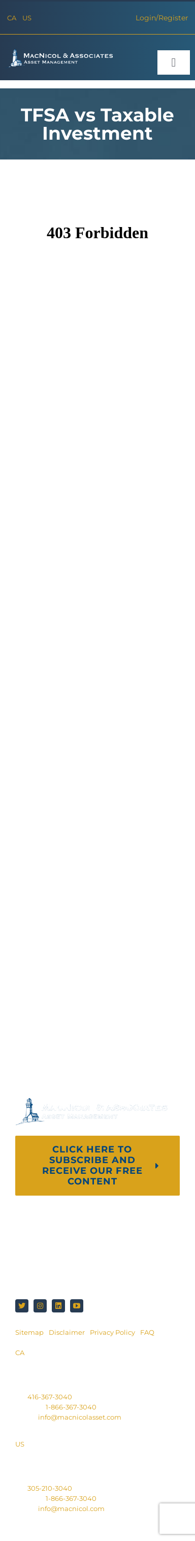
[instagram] (40, 1305)
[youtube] (76, 1305)
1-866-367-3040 (71, 1407)
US (26, 18)
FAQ (147, 1332)
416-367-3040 (49, 1397)
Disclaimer (67, 1332)
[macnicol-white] (59, 52)
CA (11, 18)
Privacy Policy (112, 1332)
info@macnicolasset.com (79, 1417)
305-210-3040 (49, 1488)
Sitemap (29, 1332)
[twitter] (21, 1305)
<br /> (97, 613)
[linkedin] (58, 1305)
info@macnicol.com (71, 1508)
